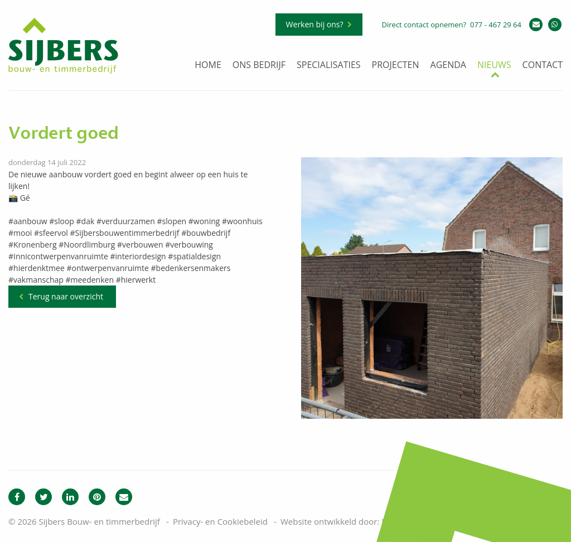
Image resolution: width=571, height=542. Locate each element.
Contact (542, 65)
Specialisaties (329, 65)
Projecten (395, 65)
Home (208, 65)
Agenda (448, 65)
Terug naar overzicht (65, 296)
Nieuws (494, 65)
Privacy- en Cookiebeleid (220, 521)
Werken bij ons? (314, 24)
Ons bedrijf (259, 65)
